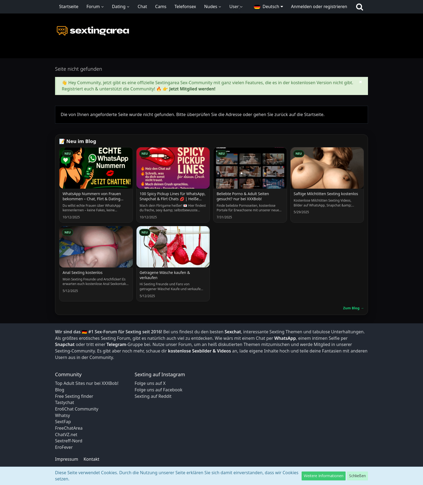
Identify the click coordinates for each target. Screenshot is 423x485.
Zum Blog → (353, 308)
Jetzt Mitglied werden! (192, 89)
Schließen (357, 475)
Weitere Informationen (323, 475)
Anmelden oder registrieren (319, 6)
